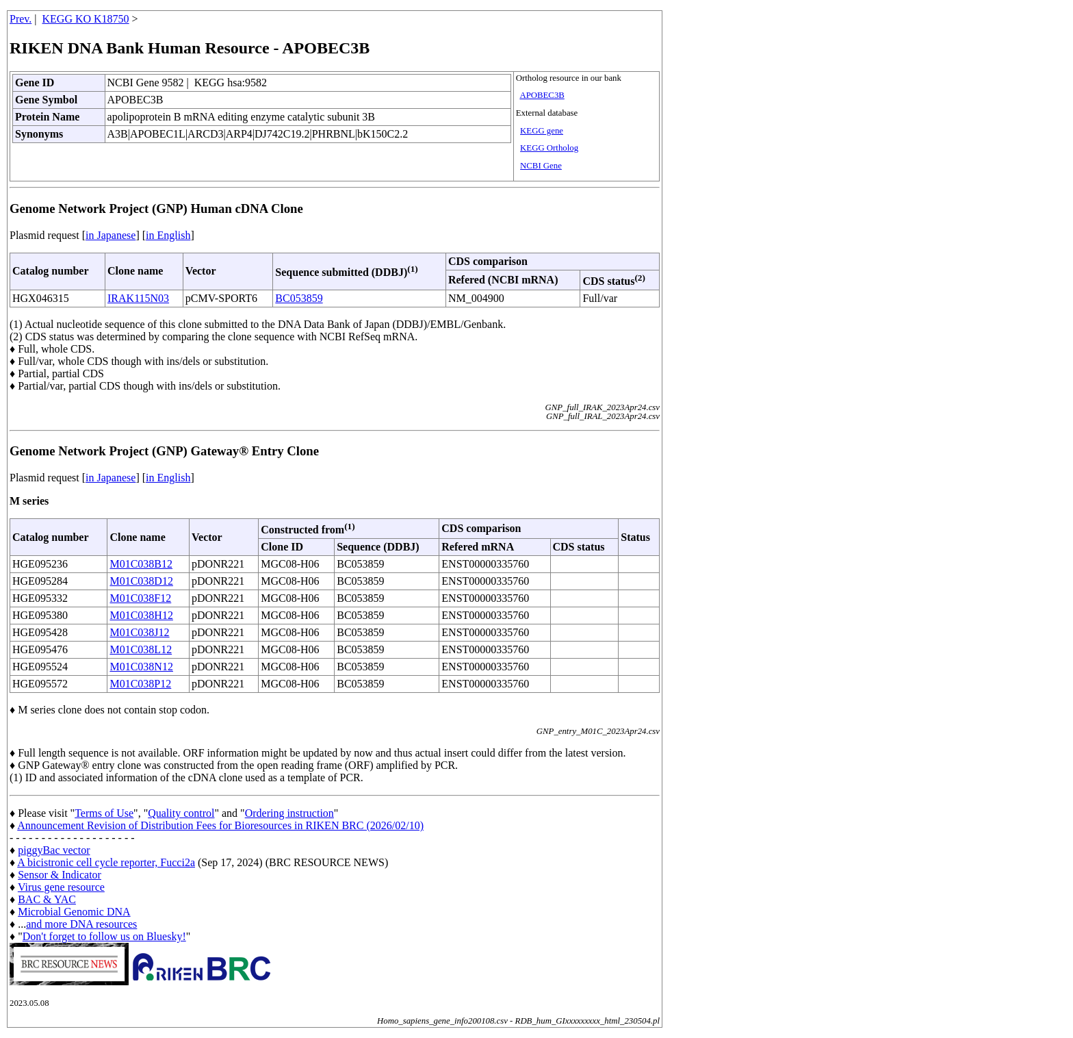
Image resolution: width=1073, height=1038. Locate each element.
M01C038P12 (140, 683)
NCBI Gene (541, 165)
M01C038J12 (139, 632)
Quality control (181, 813)
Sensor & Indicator (59, 875)
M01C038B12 (140, 564)
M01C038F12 (140, 598)
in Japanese (110, 235)
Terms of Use (104, 813)
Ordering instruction (289, 813)
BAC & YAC (47, 899)
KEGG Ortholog (549, 148)
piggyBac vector (54, 850)
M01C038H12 (140, 615)
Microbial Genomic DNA (74, 911)
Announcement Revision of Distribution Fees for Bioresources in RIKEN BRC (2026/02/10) (220, 825)
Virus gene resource (61, 887)
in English (168, 235)
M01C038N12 (140, 666)
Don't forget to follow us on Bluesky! (104, 936)
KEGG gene (541, 131)
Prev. (20, 19)
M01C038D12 (140, 581)
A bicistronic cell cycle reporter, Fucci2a (106, 862)
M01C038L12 (140, 649)
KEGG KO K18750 (85, 19)
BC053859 (298, 298)
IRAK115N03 (138, 298)
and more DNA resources (81, 924)
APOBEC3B (541, 95)
